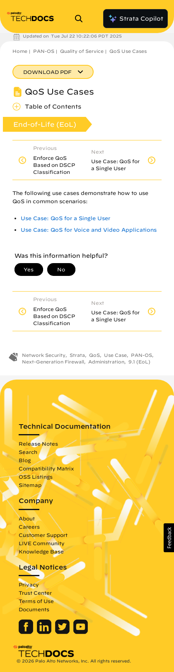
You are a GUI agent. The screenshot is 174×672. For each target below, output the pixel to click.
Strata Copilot (135, 19)
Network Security (43, 355)
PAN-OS (43, 51)
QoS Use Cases (128, 51)
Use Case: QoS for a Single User (65, 218)
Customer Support (43, 535)
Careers (29, 527)
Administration (106, 361)
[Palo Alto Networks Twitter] (63, 632)
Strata (77, 355)
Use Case (115, 355)
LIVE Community (42, 543)
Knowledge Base (41, 551)
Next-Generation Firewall (53, 361)
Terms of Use (36, 601)
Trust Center (35, 593)
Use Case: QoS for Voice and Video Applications (89, 230)
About (27, 518)
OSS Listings (36, 477)
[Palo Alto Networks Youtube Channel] (80, 632)
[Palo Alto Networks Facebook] (27, 632)
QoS (94, 355)
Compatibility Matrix (46, 468)
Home (19, 51)
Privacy (29, 584)
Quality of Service (82, 51)
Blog (25, 460)
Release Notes (38, 443)
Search (28, 452)
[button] (169, 537)
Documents (34, 609)
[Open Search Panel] (81, 18)
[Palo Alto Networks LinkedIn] (45, 632)
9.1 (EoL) (139, 361)
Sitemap (30, 485)
